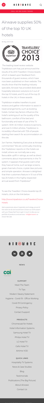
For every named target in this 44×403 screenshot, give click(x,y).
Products (22, 320)
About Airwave (22, 385)
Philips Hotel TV (22, 337)
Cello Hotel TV (22, 346)
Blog (22, 371)
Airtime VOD (22, 351)
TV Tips (22, 289)
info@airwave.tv (31, 214)
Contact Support (22, 312)
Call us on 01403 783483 (22, 11)
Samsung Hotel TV (22, 333)
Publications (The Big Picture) (22, 380)
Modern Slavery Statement (22, 294)
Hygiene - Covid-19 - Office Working (22, 298)
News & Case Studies (22, 367)
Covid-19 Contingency (22, 303)
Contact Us (22, 389)
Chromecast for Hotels (22, 324)
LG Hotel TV (22, 342)
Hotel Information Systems (22, 328)
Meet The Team (22, 285)
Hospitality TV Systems (22, 362)
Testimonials (22, 376)
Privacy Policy (22, 307)
